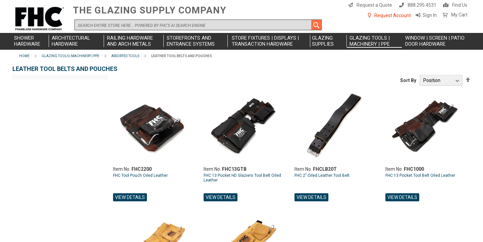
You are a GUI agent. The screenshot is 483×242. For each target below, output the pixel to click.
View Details (130, 197)
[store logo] (40, 19)
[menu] (241, 41)
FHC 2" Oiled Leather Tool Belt (322, 175)
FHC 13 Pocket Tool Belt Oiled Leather (420, 175)
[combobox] (198, 24)
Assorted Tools (125, 56)
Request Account (392, 15)
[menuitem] (30, 41)
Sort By (408, 80)
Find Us (459, 5)
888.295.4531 (422, 5)
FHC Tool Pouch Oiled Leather (140, 175)
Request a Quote (374, 5)
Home (24, 56)
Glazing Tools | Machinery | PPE (70, 56)
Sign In (430, 15)
